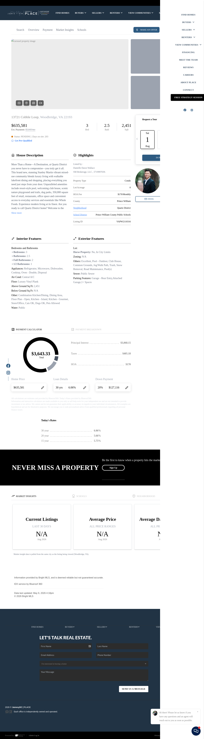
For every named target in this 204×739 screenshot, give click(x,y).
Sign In (193, 3)
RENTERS (116, 13)
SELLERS (98, 13)
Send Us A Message (133, 689)
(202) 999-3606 (175, 675)
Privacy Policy (160, 735)
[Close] (197, 712)
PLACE (27, 707)
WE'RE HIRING (186, 13)
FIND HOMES (62, 13)
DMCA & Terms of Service (179, 735)
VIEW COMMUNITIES (140, 13)
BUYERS (80, 13)
